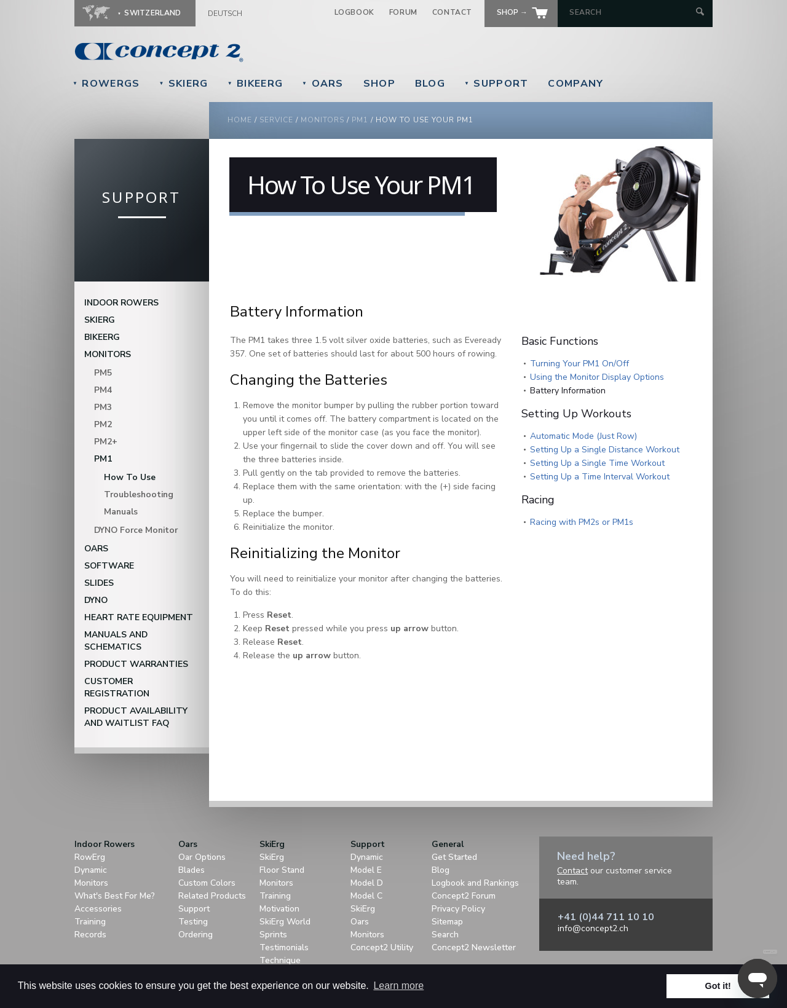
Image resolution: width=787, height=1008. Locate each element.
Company (575, 83)
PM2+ (105, 441)
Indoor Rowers (121, 303)
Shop (379, 83)
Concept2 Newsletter (474, 947)
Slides (99, 583)
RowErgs (106, 83)
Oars (323, 83)
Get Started (454, 857)
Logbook (354, 12)
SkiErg (183, 83)
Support (496, 83)
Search (445, 934)
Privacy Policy (458, 909)
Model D (366, 883)
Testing (193, 921)
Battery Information (568, 390)
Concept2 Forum (464, 896)
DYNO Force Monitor (136, 530)
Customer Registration (116, 687)
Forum (403, 12)
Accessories (98, 909)
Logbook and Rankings (475, 883)
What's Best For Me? (114, 896)
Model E (366, 870)
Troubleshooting (138, 494)
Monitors (107, 354)
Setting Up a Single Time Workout (597, 463)
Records (90, 934)
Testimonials (284, 947)
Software (109, 566)
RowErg (89, 857)
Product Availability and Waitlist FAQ (136, 717)
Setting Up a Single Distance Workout (604, 449)
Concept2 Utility (381, 947)
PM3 (103, 407)
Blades (191, 870)
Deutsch (225, 13)
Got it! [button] (718, 986)
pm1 (360, 120)
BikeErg (255, 83)
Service (276, 120)
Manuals (121, 512)
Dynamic (90, 870)
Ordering (195, 934)
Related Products (212, 896)
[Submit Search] (700, 12)
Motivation (279, 909)
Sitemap (447, 921)
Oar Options (202, 857)
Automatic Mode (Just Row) (583, 436)
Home (239, 120)
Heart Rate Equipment (138, 617)
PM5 (103, 373)
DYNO (96, 600)
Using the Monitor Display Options (597, 377)
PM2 (103, 424)
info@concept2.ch (593, 928)
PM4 (103, 390)
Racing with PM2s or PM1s (581, 522)
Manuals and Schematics (116, 641)
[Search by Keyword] (631, 12)
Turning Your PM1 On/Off (579, 363)
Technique (280, 960)
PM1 (103, 459)
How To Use (130, 477)
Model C (366, 896)
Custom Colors (206, 883)
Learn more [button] (398, 985)
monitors (322, 120)
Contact (452, 12)
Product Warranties (136, 664)
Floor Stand (281, 870)
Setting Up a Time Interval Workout (600, 476)
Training (90, 921)
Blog (430, 83)
